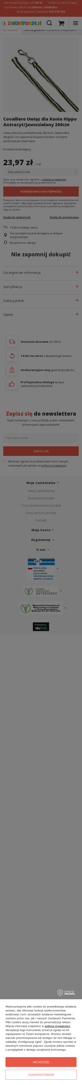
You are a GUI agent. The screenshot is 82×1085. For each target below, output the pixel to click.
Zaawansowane (41, 1075)
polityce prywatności (57, 1026)
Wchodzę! (41, 1062)
